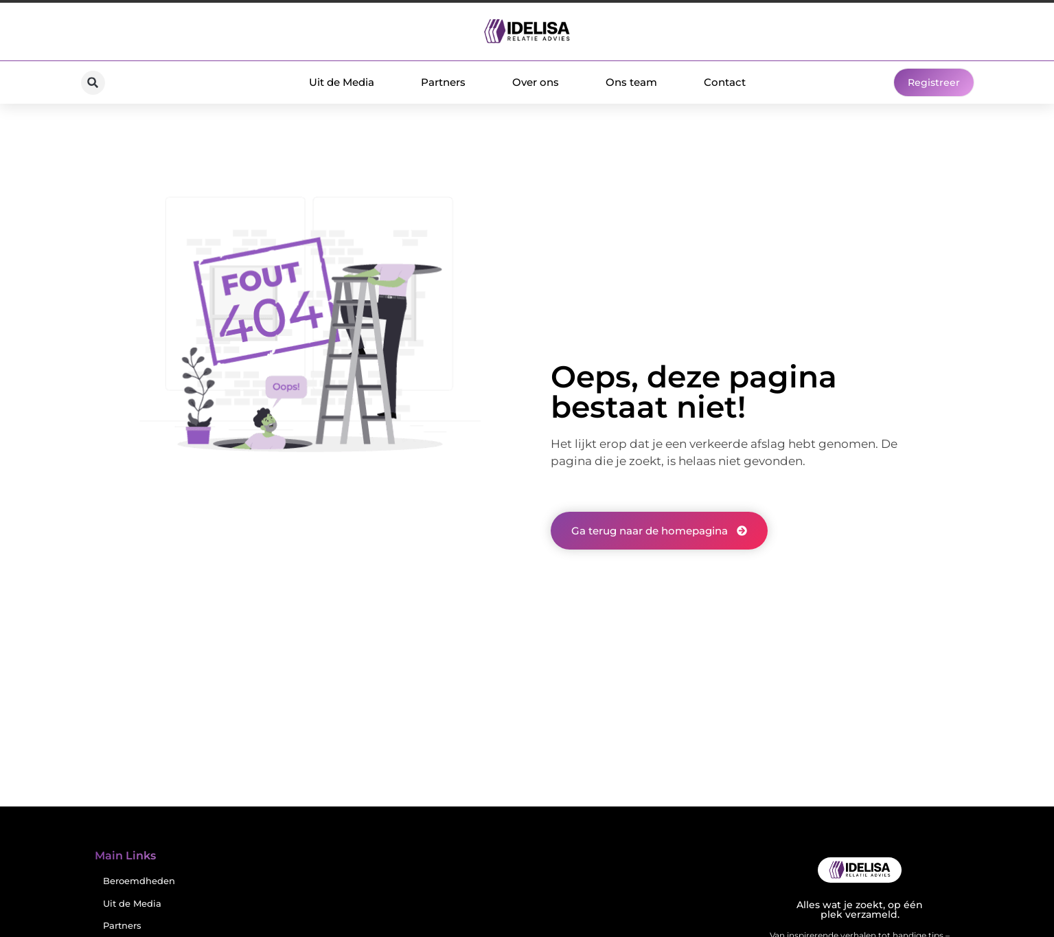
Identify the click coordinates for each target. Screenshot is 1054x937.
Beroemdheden (139, 881)
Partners (443, 82)
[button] (93, 83)
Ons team (631, 82)
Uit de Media (341, 82)
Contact (725, 82)
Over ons (535, 82)
